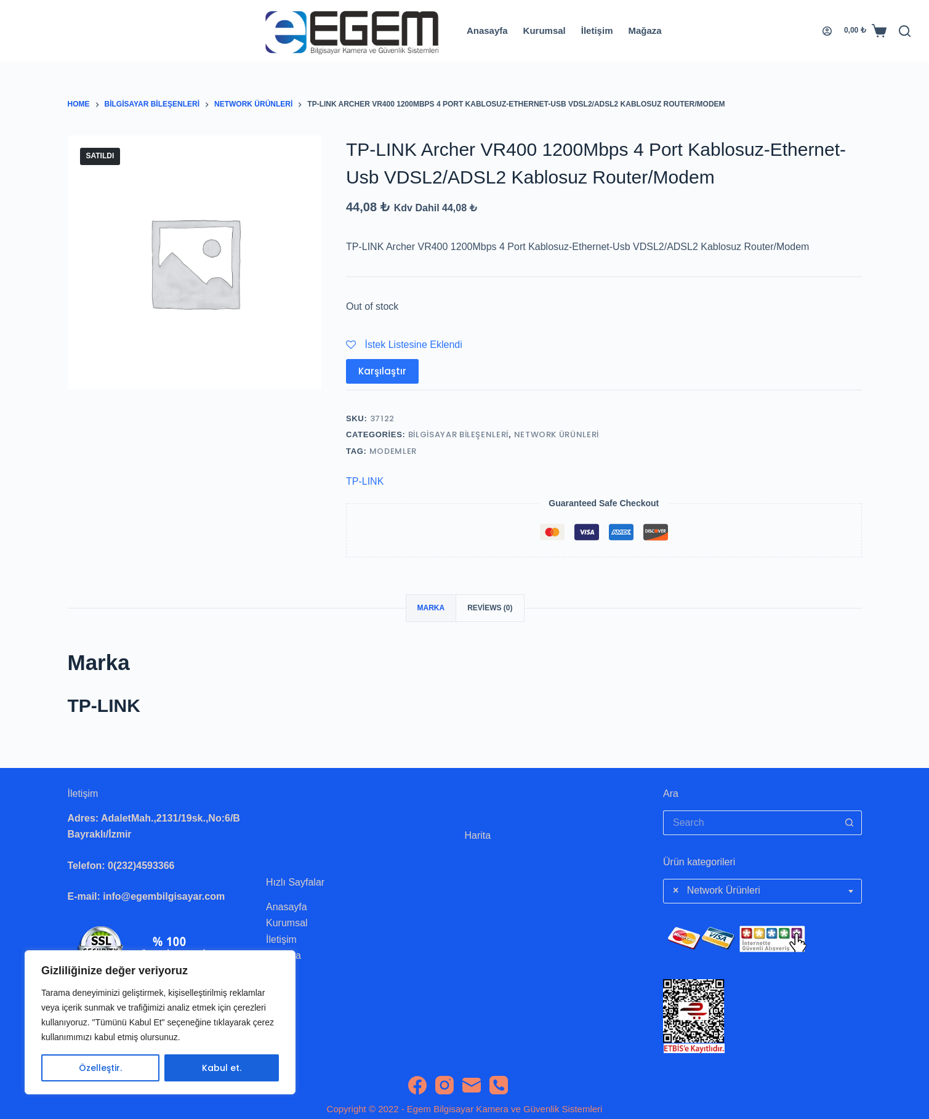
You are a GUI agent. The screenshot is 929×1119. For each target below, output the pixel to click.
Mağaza (644, 30)
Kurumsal (544, 30)
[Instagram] (444, 1085)
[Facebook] (417, 1085)
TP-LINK (365, 481)
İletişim (597, 30)
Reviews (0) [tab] (489, 608)
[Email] (471, 1085)
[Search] (905, 31)
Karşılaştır (382, 371)
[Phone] (498, 1085)
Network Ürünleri (556, 434)
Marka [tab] (431, 608)
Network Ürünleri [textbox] (716, 891)
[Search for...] (750, 822)
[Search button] (849, 822)
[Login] (827, 31)
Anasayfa (487, 30)
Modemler (393, 451)
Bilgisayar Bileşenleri (458, 434)
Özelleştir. (100, 1068)
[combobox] (762, 891)
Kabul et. (221, 1068)
